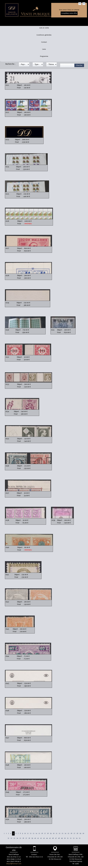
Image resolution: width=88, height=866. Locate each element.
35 (20, 838)
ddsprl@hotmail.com (13, 864)
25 (68, 833)
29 (80, 833)
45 (50, 838)
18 (48, 833)
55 (79, 838)
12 (30, 833)
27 (74, 833)
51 (68, 838)
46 (53, 838)
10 (25, 833)
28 (77, 833)
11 (28, 833)
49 (62, 838)
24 (65, 833)
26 (71, 833)
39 (32, 838)
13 (33, 833)
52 (71, 838)
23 (62, 833)
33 (14, 838)
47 (56, 838)
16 (42, 833)
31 (8, 838)
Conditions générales (44, 35)
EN (84, 3)
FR (80, 3)
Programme (44, 56)
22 (59, 833)
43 (44, 838)
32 (11, 838)
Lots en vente (44, 28)
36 (23, 838)
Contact (44, 42)
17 (45, 833)
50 (65, 838)
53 (73, 838)
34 (17, 838)
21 (56, 833)
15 (39, 833)
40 (35, 838)
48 (59, 838)
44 (47, 838)
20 (53, 833)
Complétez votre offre (69, 13)
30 (83, 833)
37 (26, 838)
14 (36, 833)
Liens (44, 49)
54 (76, 838)
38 (29, 838)
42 (41, 838)
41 (38, 838)
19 (50, 833)
